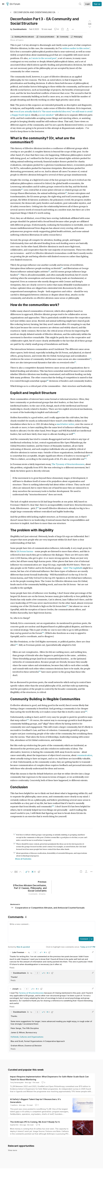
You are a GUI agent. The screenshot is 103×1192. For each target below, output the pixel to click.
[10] (74, 433)
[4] (49, 271)
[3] (61, 268)
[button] (27, 871)
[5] (18, 274)
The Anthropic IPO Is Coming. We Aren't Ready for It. (35, 1122)
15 (37, 1125)
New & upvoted (23, 947)
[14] (67, 606)
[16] (16, 644)
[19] (28, 720)
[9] (58, 412)
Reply (12, 968)
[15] (43, 632)
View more (12, 1150)
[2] (66, 192)
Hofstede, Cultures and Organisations (27, 1037)
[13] (38, 508)
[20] (53, 806)
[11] (89, 455)
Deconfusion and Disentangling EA (34, 12)
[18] (86, 711)
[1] (22, 189)
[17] (40, 671)
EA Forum (13, 4)
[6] (90, 358)
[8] (48, 380)
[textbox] (51, 929)
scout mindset (46, 115)
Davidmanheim (20, 29)
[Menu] (3, 4)
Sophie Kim (14, 1125)
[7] (75, 362)
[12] (85, 458)
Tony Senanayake (17, 1082)
